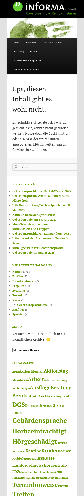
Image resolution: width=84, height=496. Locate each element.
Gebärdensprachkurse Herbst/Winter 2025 (41, 191)
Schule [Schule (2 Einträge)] (58, 472)
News (16, 42)
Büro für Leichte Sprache (27, 60)
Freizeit (17, 295)
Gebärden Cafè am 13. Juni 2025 (34, 219)
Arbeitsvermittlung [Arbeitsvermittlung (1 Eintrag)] (55, 380)
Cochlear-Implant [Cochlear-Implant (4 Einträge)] (54, 396)
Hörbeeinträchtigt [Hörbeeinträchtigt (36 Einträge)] (39, 431)
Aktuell (17, 272)
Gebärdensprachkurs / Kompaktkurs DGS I (41, 234)
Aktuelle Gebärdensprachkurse (33, 215)
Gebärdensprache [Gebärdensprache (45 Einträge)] (39, 420)
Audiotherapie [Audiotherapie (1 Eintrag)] (21, 388)
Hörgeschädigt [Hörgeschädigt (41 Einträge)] (34, 441)
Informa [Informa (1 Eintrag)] (62, 442)
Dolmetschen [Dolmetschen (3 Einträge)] (35, 406)
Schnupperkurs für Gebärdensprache (38, 248)
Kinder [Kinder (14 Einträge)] (49, 450)
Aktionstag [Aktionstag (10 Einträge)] (56, 371)
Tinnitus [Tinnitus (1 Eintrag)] (63, 485)
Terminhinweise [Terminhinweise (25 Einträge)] (35, 484)
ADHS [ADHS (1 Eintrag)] (15, 371)
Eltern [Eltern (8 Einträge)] (58, 405)
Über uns (31, 42)
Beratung (18, 51)
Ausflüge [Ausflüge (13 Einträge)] (40, 387)
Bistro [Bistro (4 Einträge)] (30, 396)
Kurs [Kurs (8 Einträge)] (38, 458)
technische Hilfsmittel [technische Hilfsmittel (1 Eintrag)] (55, 477)
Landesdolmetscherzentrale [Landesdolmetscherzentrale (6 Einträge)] (39, 465)
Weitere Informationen (26, 69)
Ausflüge (18, 309)
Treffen (17, 276)
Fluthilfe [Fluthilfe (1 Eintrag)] (17, 412)
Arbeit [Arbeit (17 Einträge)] (36, 379)
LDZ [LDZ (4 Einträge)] (15, 471)
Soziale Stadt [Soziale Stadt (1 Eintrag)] (34, 477)
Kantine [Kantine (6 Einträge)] (33, 450)
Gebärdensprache (52, 42)
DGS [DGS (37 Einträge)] (18, 404)
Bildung (34, 51)
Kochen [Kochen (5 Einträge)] (64, 450)
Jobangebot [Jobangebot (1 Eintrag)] (19, 451)
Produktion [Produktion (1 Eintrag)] (47, 472)
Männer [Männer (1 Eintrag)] (23, 472)
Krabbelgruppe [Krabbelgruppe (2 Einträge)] (22, 459)
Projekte (18, 286)
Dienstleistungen (24, 281)
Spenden (18, 314)
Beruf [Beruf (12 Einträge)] (18, 395)
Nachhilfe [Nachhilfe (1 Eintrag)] (34, 472)
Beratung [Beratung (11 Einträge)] (61, 387)
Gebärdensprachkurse (32, 305)
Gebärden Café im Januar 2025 (33, 253)
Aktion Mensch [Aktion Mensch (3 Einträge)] (31, 371)
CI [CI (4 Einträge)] (37, 396)
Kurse (16, 300)
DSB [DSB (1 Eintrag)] (48, 406)
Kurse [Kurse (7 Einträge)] (49, 458)
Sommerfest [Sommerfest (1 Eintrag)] (19, 477)
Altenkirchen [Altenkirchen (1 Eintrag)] (20, 380)
